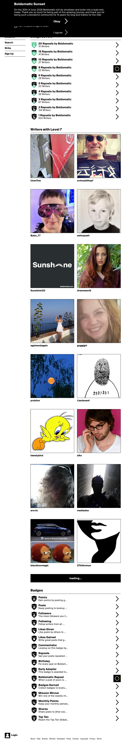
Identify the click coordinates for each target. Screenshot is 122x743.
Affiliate (52, 739)
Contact (75, 739)
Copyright (84, 739)
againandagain (39, 345)
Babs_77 (35, 235)
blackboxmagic (39, 565)
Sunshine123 (37, 290)
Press (68, 739)
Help (39, 739)
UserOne (35, 180)
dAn (79, 455)
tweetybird (36, 455)
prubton (35, 400)
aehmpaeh (83, 235)
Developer (61, 739)
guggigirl (82, 345)
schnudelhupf (85, 180)
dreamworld (84, 290)
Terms (99, 739)
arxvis (34, 510)
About (32, 739)
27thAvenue (84, 565)
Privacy (92, 739)
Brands (45, 739)
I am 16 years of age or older (33, 26)
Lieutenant (83, 400)
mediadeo (83, 510)
